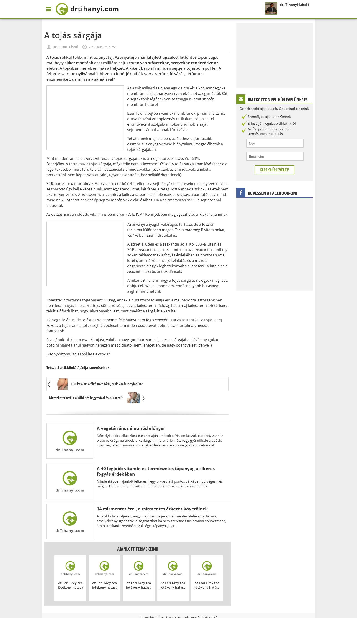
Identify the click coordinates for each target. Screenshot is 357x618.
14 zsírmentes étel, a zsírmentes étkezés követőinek (152, 495)
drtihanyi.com (164, 604)
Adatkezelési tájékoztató (200, 604)
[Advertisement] (85, 117)
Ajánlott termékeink (137, 535)
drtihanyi (90, 9)
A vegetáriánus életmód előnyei (131, 415)
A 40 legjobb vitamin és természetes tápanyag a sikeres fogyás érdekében (156, 457)
